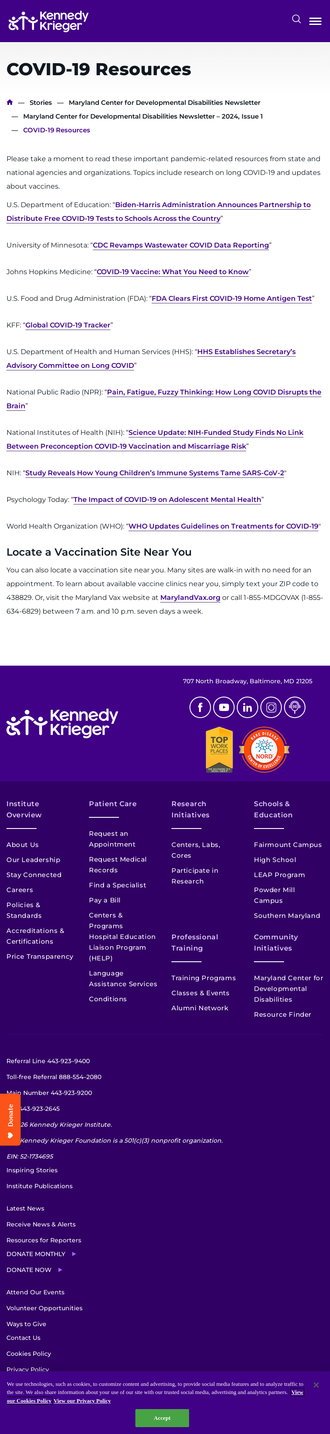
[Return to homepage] (49, 21)
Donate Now (29, 1270)
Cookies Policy (28, 1354)
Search (296, 19)
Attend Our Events (35, 1292)
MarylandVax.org (190, 597)
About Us (22, 845)
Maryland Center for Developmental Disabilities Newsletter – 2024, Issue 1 (143, 116)
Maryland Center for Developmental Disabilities (288, 988)
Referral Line (48, 1061)
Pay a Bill (105, 900)
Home (9, 102)
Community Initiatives (276, 942)
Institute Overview (24, 809)
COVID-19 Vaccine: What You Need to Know (173, 272)
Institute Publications (39, 1186)
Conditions (108, 999)
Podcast (295, 707)
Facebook (200, 707)
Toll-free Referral (53, 1077)
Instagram (271, 707)
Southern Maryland (287, 915)
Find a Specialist (117, 885)
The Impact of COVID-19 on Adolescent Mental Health (167, 499)
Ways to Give (26, 1324)
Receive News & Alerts (41, 1224)
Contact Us (23, 1338)
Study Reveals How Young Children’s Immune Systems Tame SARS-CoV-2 (154, 473)
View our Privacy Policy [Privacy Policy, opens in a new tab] (82, 1400)
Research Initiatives (190, 809)
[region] (165, 1402)
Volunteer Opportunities (44, 1308)
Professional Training (195, 942)
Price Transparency (39, 956)
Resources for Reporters (43, 1240)
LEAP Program (279, 875)
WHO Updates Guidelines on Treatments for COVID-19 (223, 526)
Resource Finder (283, 1014)
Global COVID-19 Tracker (67, 325)
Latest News (25, 1208)
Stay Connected (33, 875)
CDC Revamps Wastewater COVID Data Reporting (181, 245)
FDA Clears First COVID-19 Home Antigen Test (232, 298)
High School (275, 860)
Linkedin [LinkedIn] (247, 707)
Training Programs (203, 978)
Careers (19, 890)
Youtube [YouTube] (224, 707)
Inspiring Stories (32, 1170)
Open (315, 23)
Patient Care (113, 804)
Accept (162, 1418)
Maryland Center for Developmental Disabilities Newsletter (164, 102)
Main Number (49, 1093)
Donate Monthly (35, 1254)
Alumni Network (199, 1008)
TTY (33, 1109)
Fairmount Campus (288, 845)
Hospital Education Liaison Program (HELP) (122, 947)
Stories (41, 102)
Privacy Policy (27, 1369)
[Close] (316, 1385)
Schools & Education (273, 809)
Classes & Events (200, 993)
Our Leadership (33, 860)
